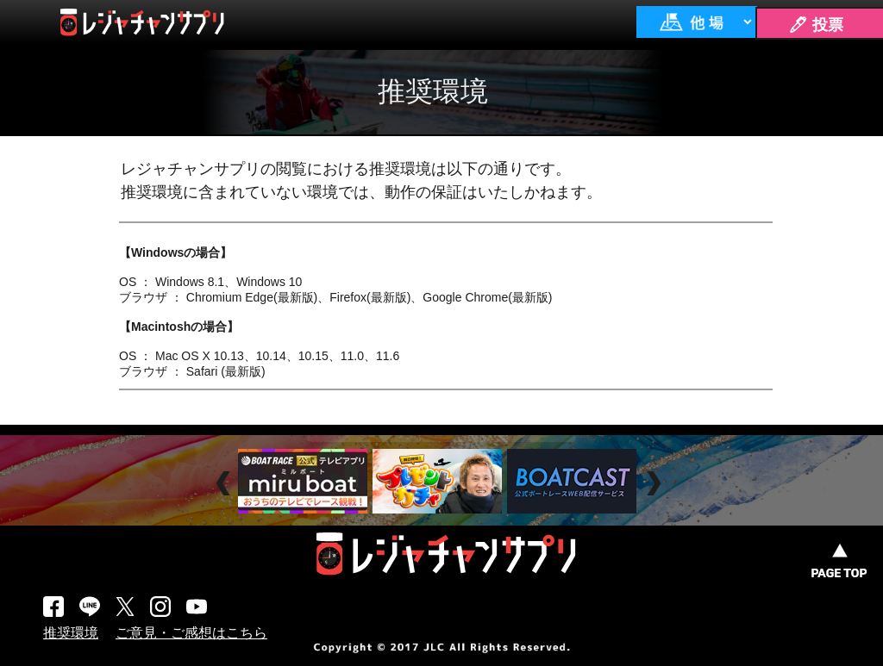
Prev (225, 484)
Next (656, 484)
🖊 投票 (815, 25)
